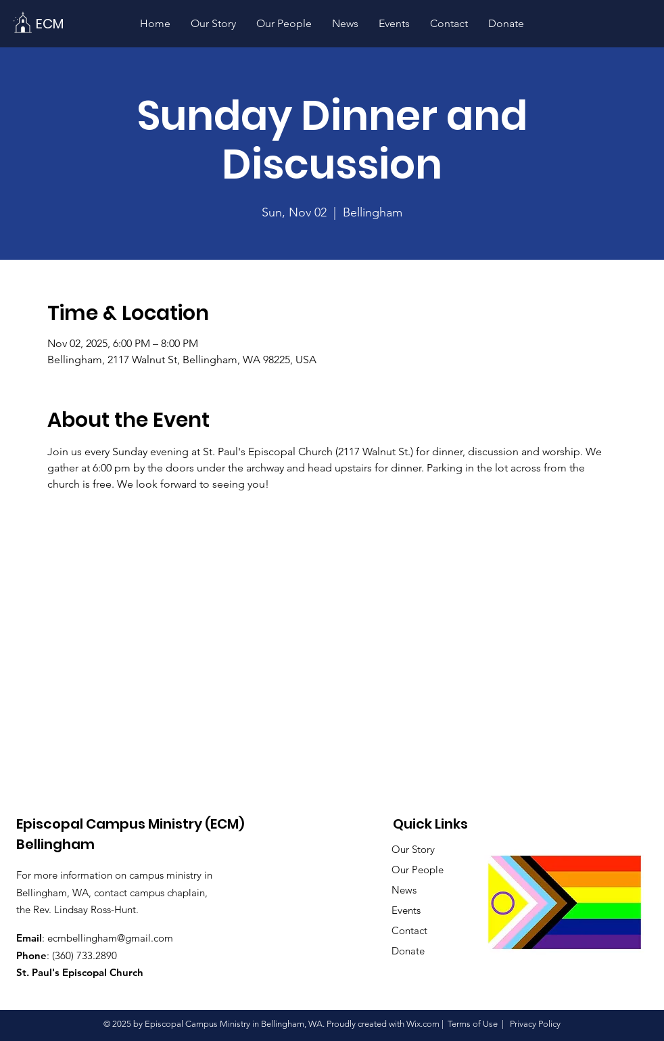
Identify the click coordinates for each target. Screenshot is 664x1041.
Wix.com (423, 1024)
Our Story (413, 849)
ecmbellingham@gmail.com (110, 937)
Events (406, 910)
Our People (418, 869)
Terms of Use (473, 1024)
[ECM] (49, 23)
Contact (409, 930)
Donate (408, 950)
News (404, 889)
